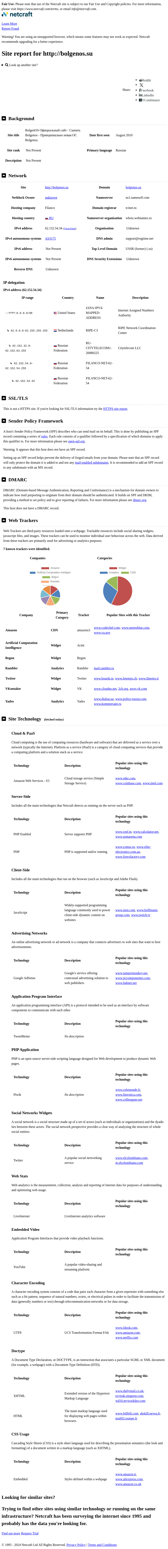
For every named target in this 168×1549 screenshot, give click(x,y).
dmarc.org (139, 500)
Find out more (11, 1533)
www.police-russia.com (130, 699)
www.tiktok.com (126, 1327)
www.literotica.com (128, 1094)
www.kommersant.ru (107, 704)
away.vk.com (138, 688)
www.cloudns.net (105, 688)
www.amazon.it (125, 1474)
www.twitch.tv (140, 915)
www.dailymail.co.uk (129, 1391)
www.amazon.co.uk (128, 1484)
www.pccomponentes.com (132, 978)
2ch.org (123, 688)
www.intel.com (153, 783)
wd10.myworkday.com (130, 1400)
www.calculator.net (145, 831)
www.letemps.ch (126, 678)
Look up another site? (21, 65)
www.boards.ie (104, 678)
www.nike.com (125, 778)
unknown (51, 197)
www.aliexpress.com (129, 1479)
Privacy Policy (76, 1545)
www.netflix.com (126, 1337)
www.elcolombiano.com (131, 1158)
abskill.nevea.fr (150, 1413)
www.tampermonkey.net (131, 973)
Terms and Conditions (102, 1545)
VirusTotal (69, 228)
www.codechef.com (107, 627)
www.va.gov (102, 632)
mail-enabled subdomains (91, 462)
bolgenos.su (133, 187)
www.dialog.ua (104, 699)
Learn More (9, 23)
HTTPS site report (115, 408)
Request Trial (30, 1533)
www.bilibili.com (126, 1413)
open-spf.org (76, 441)
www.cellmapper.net (128, 1099)
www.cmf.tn (123, 831)
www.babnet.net (126, 983)
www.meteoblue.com (135, 627)
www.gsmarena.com (128, 836)
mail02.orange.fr (126, 1418)
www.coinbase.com (128, 783)
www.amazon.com (127, 1332)
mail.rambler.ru (104, 668)
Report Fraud (10, 28)
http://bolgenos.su (56, 187)
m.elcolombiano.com (129, 1163)
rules (44, 436)
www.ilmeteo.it (149, 678)
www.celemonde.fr (127, 1089)
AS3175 (50, 238)
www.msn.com (125, 910)
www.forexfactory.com (130, 856)
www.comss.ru (125, 847)
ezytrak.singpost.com (129, 1396)
